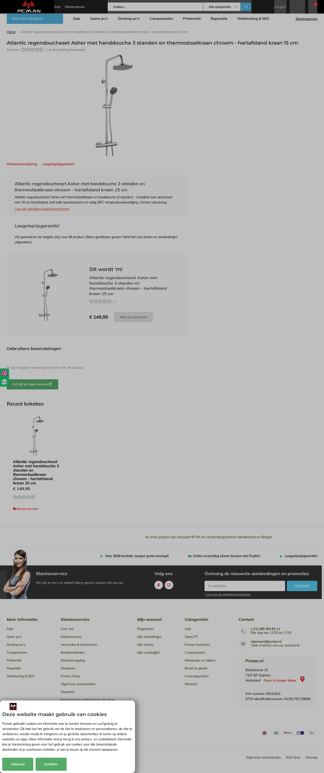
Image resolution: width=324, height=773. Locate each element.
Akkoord (18, 764)
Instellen (51, 764)
